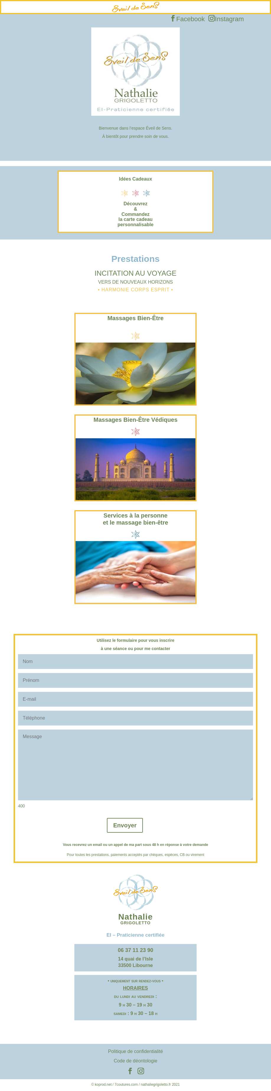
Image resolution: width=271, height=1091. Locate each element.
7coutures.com (126, 1084)
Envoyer (125, 825)
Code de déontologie (135, 1060)
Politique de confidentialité (135, 1051)
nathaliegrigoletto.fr (156, 1084)
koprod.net (103, 1084)
